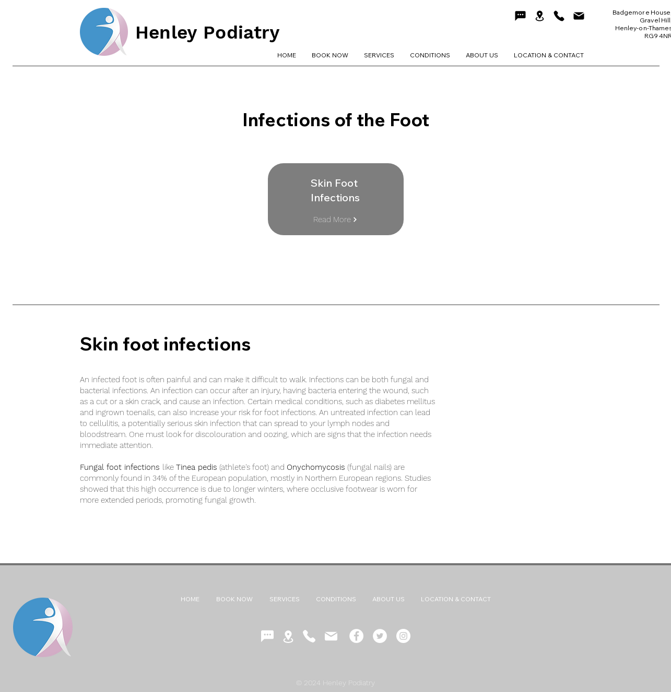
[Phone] (559, 15)
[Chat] (520, 15)
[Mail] (579, 15)
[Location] (540, 16)
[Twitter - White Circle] (380, 636)
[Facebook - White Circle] (356, 636)
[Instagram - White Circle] (403, 636)
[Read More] (336, 219)
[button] (430, 55)
